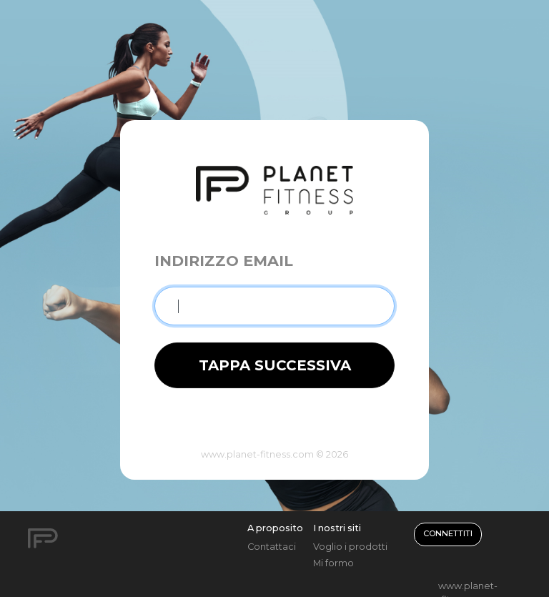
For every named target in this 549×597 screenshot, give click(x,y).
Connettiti (448, 533)
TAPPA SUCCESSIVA (275, 365)
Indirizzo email (223, 261)
